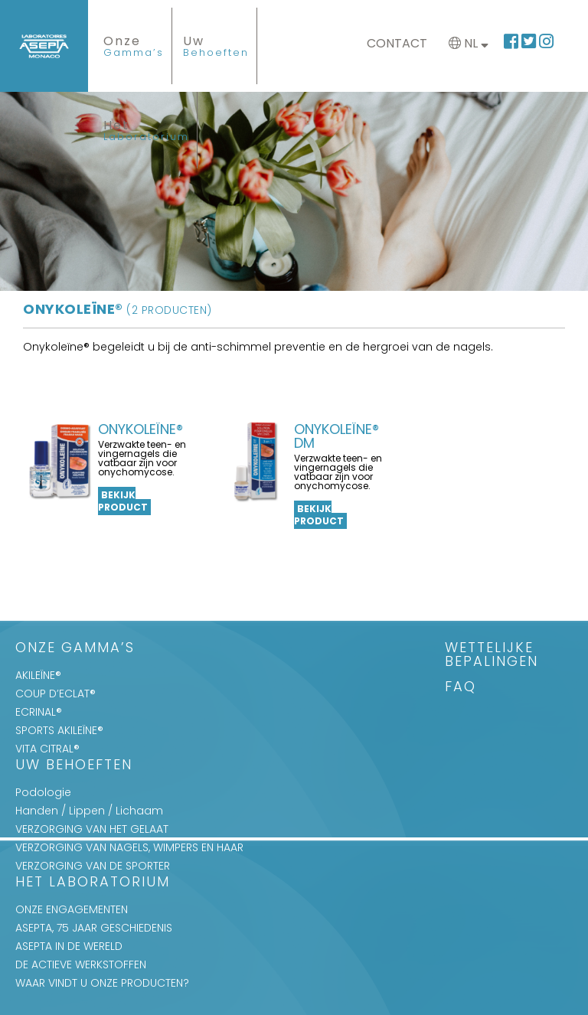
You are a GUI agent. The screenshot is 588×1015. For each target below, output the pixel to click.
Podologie (43, 792)
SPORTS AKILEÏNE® (59, 730)
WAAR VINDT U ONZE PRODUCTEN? (102, 983)
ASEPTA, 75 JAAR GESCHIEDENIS (93, 927)
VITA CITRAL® (47, 748)
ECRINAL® (38, 712)
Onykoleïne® (117, 308)
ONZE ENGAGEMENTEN (71, 909)
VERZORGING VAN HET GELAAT (91, 829)
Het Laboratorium (92, 883)
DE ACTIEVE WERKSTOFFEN (80, 964)
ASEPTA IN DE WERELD (68, 946)
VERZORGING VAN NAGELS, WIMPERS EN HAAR (129, 847)
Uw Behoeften (73, 766)
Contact (397, 43)
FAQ (460, 688)
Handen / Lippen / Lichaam (89, 810)
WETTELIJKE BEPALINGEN (491, 656)
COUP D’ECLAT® (55, 693)
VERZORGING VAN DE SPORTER (92, 865)
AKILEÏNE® (38, 675)
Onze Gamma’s (75, 649)
